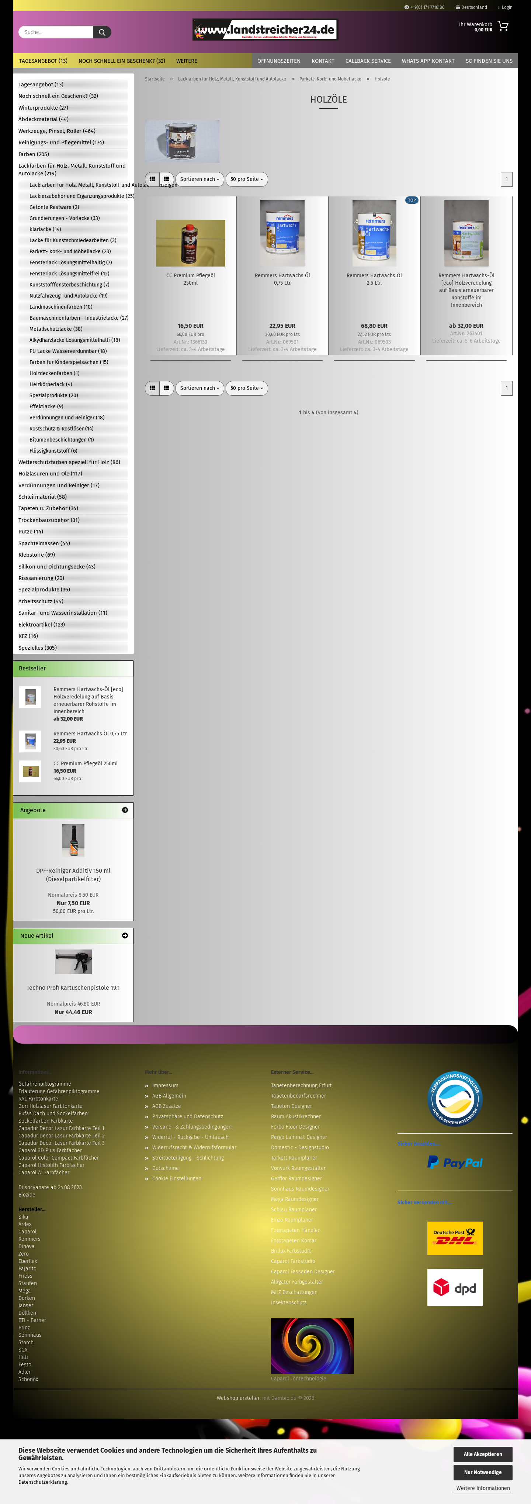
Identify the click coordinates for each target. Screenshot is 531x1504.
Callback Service (368, 61)
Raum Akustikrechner (296, 1116)
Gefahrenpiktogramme (44, 1084)
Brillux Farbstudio (291, 1251)
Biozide (26, 1195)
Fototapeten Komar (293, 1240)
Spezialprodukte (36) (44, 589)
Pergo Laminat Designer (299, 1137)
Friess (25, 1276)
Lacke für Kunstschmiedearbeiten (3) (73, 240)
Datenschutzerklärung (42, 1482)
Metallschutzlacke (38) (56, 329)
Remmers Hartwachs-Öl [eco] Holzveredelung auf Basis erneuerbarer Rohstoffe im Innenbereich (466, 290)
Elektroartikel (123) (41, 624)
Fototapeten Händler (295, 1230)
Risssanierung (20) (41, 578)
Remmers (29, 1239)
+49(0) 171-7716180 (425, 7)
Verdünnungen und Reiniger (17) (59, 485)
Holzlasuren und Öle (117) (50, 473)
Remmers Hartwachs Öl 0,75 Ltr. (282, 279)
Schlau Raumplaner (294, 1209)
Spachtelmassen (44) (44, 543)
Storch (26, 1342)
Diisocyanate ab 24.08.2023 (50, 1187)
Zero (23, 1254)
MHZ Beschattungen (294, 1292)
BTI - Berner (32, 1320)
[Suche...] (102, 32)
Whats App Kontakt (428, 61)
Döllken (27, 1313)
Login (505, 7)
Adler (24, 1372)
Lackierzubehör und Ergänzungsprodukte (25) (79, 196)
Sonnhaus (30, 1335)
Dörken (26, 1298)
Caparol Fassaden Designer (303, 1271)
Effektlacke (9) (46, 407)
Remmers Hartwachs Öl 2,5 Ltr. (374, 279)
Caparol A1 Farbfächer (43, 1173)
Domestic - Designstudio (300, 1147)
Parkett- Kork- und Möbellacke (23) (70, 251)
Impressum (165, 1085)
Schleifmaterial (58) (42, 497)
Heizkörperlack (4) (51, 384)
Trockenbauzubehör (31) (49, 520)
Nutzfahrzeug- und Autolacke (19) (69, 296)
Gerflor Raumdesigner (296, 1178)
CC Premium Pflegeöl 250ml (190, 279)
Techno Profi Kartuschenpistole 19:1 (73, 987)
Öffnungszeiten (279, 61)
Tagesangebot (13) (43, 61)
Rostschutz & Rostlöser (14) (62, 429)
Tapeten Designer (291, 1106)
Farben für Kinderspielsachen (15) (69, 362)
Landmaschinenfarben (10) (61, 307)
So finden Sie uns (489, 61)
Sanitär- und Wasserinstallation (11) (62, 613)
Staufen (27, 1283)
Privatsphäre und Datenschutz (187, 1116)
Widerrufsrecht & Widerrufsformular (194, 1147)
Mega (24, 1291)
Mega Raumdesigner (295, 1199)
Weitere (186, 61)
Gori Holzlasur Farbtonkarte (50, 1106)
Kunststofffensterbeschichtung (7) (70, 285)
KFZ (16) (28, 636)
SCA (22, 1350)
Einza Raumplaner (292, 1220)
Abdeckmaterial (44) (43, 119)
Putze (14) (30, 531)
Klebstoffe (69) (36, 555)
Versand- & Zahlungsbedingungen (192, 1127)
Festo (24, 1365)
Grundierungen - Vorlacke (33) (65, 218)
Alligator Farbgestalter (297, 1282)
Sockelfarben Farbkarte (45, 1121)
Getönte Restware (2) (54, 207)
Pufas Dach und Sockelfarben (53, 1113)
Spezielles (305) (37, 648)
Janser (25, 1305)
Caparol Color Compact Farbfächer (58, 1158)
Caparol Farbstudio (293, 1261)
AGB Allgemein (169, 1096)
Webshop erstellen (239, 1398)
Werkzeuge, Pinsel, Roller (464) (57, 131)
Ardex (24, 1224)
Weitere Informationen (483, 1488)
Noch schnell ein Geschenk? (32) (122, 61)
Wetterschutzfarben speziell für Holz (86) (69, 462)
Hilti (23, 1357)
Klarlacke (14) (45, 229)
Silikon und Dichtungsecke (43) (57, 566)
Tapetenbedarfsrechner (298, 1096)
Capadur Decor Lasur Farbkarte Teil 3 (61, 1143)
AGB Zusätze (166, 1106)
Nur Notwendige (483, 1472)
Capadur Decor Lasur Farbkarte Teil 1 (61, 1128)
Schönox (28, 1379)
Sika (23, 1217)
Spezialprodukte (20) (54, 395)
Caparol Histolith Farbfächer (51, 1165)
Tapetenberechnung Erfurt (301, 1085)
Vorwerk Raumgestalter (298, 1168)
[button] (152, 179)
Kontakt (323, 61)
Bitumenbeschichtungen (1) (62, 440)
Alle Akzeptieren (483, 1454)
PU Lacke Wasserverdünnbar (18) (68, 351)
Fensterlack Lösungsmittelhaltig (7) (71, 263)
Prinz (24, 1328)
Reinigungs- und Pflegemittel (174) (61, 142)
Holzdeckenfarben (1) (55, 373)
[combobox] (200, 179)
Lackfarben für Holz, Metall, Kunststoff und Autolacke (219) (72, 169)
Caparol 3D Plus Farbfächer (50, 1150)
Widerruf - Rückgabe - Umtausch (190, 1137)
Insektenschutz (288, 1302)
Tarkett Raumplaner (294, 1158)
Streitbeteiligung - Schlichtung (188, 1158)
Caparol (27, 1232)
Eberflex (27, 1261)
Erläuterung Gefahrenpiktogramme (59, 1091)
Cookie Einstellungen (176, 1178)
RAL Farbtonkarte (38, 1099)
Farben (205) (33, 154)
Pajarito (27, 1269)
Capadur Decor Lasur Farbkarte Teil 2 (61, 1136)
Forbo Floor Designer (295, 1127)
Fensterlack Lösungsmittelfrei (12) (70, 274)
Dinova (26, 1246)
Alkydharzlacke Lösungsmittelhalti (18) (75, 340)
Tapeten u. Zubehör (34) (48, 508)
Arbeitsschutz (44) (40, 601)
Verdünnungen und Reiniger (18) (67, 418)
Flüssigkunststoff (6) (53, 451)
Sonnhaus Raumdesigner (300, 1189)
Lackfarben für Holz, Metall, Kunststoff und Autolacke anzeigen (79, 185)
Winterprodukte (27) (43, 107)
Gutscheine (165, 1168)
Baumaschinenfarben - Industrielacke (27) (79, 318)
